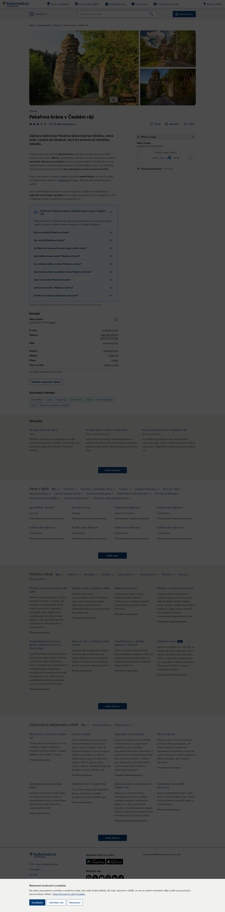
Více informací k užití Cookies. (69, 894)
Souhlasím (37, 902)
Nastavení (74, 902)
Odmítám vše (56, 902)
